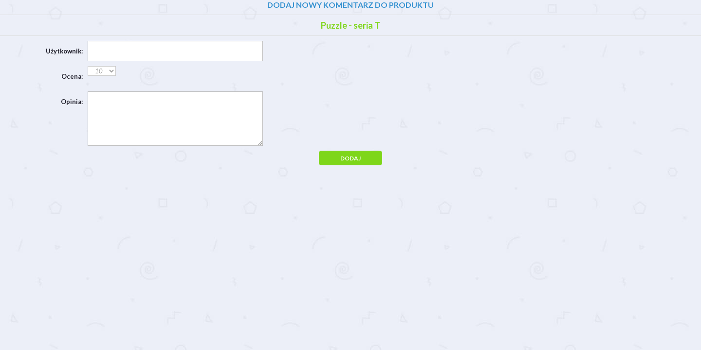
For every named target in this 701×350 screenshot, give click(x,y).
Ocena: (72, 76)
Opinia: (72, 101)
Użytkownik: (64, 51)
